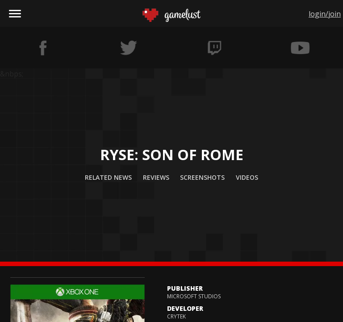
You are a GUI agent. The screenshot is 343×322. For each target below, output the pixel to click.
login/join (325, 14)
